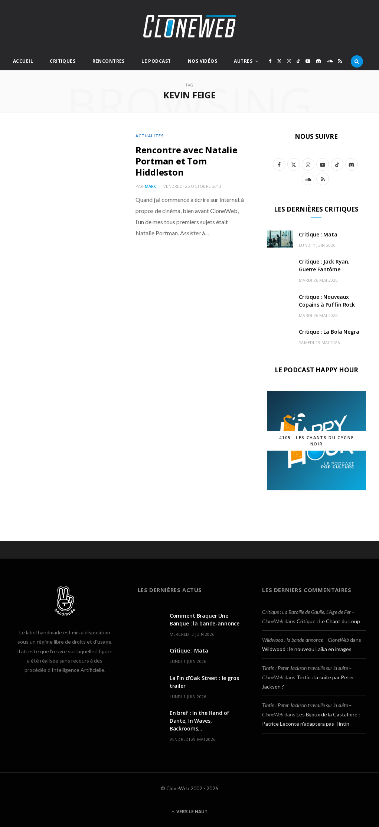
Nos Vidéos (202, 61)
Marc (151, 186)
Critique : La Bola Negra (329, 331)
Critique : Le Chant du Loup (328, 621)
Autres (243, 61)
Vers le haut (189, 811)
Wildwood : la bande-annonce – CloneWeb (305, 640)
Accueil (23, 61)
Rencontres (108, 61)
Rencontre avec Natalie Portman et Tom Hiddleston (186, 161)
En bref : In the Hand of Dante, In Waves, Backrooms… (200, 720)
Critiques (62, 61)
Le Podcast (156, 61)
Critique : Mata (318, 234)
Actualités (149, 135)
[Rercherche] (357, 61)
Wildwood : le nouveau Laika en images (307, 649)
